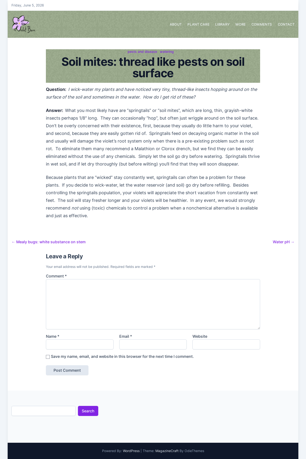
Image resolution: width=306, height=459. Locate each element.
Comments (261, 24)
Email (125, 336)
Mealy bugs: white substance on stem (48, 241)
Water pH (284, 241)
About (176, 24)
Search (88, 411)
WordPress (131, 451)
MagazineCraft (167, 451)
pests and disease (142, 52)
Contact (286, 24)
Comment (56, 276)
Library (222, 24)
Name (52, 336)
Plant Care (198, 24)
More (240, 24)
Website (199, 336)
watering (167, 52)
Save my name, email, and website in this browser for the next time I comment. (122, 356)
